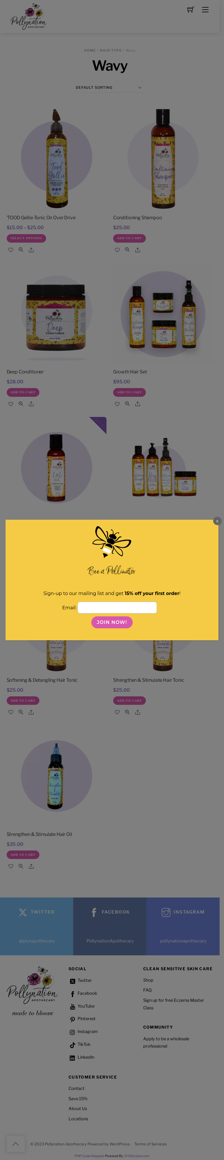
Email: (70, 607)
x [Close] (217, 520)
